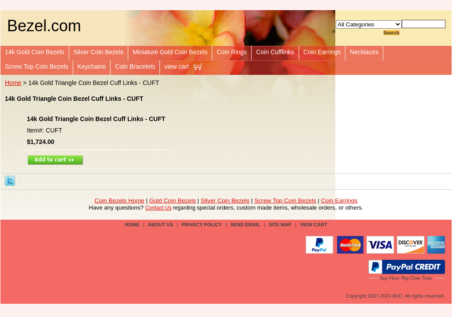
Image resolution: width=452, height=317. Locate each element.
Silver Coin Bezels (99, 51)
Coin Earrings (322, 51)
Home (13, 82)
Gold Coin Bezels (172, 200)
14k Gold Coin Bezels (34, 51)
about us (160, 224)
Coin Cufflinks (275, 51)
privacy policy (202, 224)
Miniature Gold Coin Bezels (170, 51)
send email (245, 224)
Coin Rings (232, 51)
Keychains (92, 66)
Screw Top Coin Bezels (36, 66)
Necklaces (364, 51)
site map (280, 224)
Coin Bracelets (135, 66)
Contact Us (158, 208)
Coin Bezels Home (119, 200)
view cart (176, 66)
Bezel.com (44, 26)
